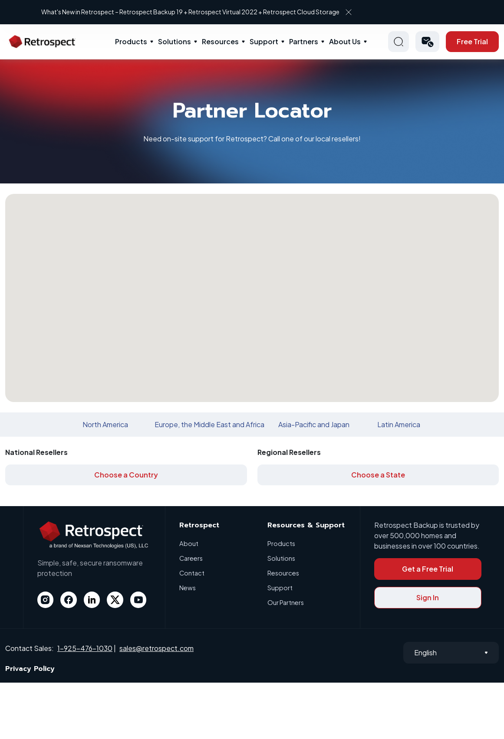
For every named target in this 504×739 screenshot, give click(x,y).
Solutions (174, 41)
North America (105, 424)
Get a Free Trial (427, 568)
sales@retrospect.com (156, 648)
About (188, 543)
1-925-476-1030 (84, 648)
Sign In (427, 597)
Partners (303, 41)
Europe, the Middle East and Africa (209, 424)
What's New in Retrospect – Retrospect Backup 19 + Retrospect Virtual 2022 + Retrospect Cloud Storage (293, 11)
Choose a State (378, 474)
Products (131, 41)
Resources (220, 41)
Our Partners (286, 602)
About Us (345, 41)
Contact (192, 573)
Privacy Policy (30, 669)
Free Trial (472, 41)
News (188, 587)
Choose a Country (126, 474)
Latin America (398, 424)
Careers (191, 558)
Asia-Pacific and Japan (313, 424)
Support (264, 41)
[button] (427, 41)
